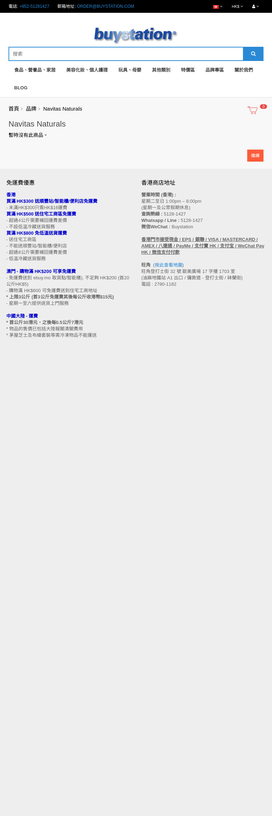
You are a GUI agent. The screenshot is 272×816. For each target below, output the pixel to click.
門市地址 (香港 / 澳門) (27, 636)
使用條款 (14, 677)
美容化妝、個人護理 (87, 70)
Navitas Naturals (62, 109)
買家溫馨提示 (19, 623)
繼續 (255, 155)
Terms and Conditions (118, 812)
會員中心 (149, 715)
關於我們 (243, 70)
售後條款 (14, 616)
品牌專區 (214, 70)
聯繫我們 (149, 616)
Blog (21, 87)
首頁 (13, 109)
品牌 (31, 109)
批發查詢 (14, 656)
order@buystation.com (105, 6)
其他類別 (161, 70)
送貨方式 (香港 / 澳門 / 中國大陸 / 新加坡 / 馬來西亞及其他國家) (66, 643)
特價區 (188, 70)
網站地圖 (149, 623)
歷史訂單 (149, 722)
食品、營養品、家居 (35, 70)
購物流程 (14, 629)
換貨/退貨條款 (19, 663)
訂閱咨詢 (149, 735)
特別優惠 (14, 722)
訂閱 (35, 564)
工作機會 (14, 683)
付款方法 (14, 650)
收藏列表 (149, 728)
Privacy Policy (162, 812)
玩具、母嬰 (129, 70)
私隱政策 (14, 670)
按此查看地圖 (168, 265)
